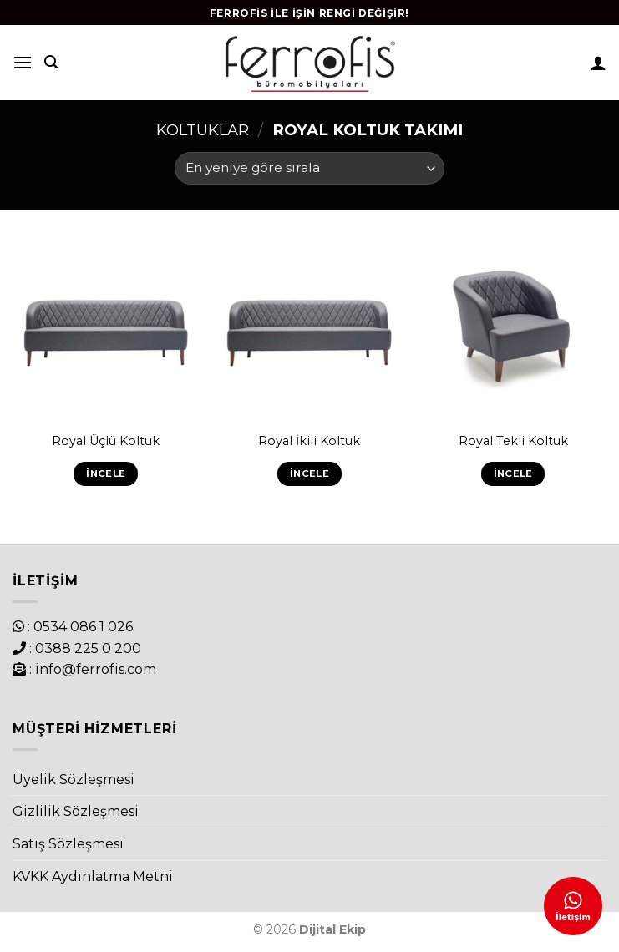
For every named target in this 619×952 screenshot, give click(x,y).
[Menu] (23, 62)
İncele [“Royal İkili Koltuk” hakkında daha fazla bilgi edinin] (309, 473)
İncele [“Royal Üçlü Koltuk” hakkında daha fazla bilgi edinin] (105, 473)
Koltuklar (202, 129)
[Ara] (51, 62)
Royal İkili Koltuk (309, 440)
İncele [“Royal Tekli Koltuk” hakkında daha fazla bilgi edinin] (513, 473)
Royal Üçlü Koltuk (106, 440)
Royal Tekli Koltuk (513, 440)
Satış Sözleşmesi (68, 844)
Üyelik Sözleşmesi (73, 779)
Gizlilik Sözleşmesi (76, 811)
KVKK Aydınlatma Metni (93, 876)
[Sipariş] (309, 168)
